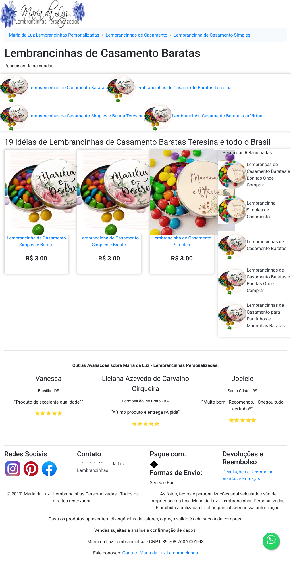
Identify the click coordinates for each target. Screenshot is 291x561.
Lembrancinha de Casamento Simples (182, 218)
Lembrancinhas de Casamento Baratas (53, 87)
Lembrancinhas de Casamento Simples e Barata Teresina (72, 116)
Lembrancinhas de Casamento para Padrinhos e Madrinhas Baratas (251, 315)
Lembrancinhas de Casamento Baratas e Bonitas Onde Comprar (254, 280)
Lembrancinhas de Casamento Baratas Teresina (169, 87)
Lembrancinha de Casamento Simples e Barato (36, 218)
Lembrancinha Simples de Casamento (246, 210)
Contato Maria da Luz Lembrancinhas (101, 467)
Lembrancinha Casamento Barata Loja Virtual (203, 116)
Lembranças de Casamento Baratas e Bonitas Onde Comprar (254, 175)
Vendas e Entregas (241, 478)
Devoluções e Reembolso (248, 471)
